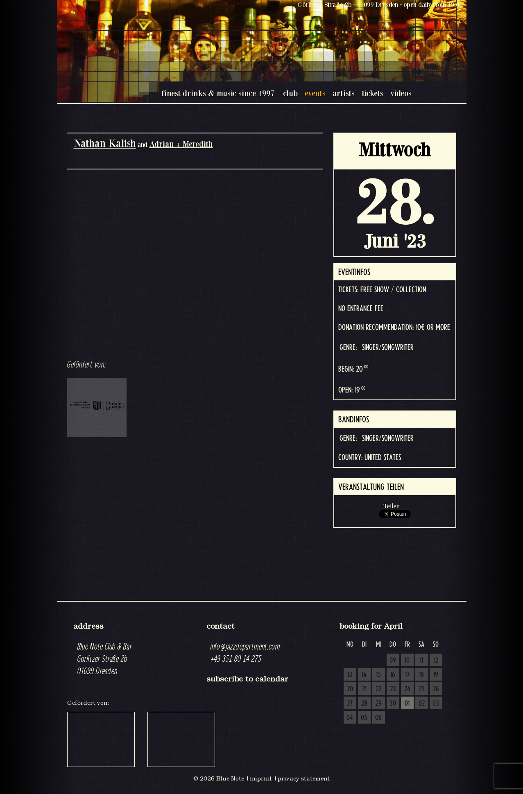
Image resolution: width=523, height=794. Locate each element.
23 (393, 689)
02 (422, 703)
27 (350, 703)
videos (401, 93)
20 (350, 689)
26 (436, 689)
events (315, 93)
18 (421, 675)
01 (407, 703)
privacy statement (304, 778)
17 (407, 675)
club (290, 93)
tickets (372, 93)
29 (379, 703)
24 (407, 689)
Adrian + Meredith (181, 144)
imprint (261, 778)
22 (378, 689)
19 (435, 675)
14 (364, 675)
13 (349, 675)
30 (392, 703)
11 (421, 660)
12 (436, 660)
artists (344, 93)
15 (378, 675)
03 (435, 703)
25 (422, 689)
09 (392, 660)
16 (392, 675)
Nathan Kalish (105, 143)
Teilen (391, 506)
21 (364, 689)
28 (364, 703)
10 (407, 660)
